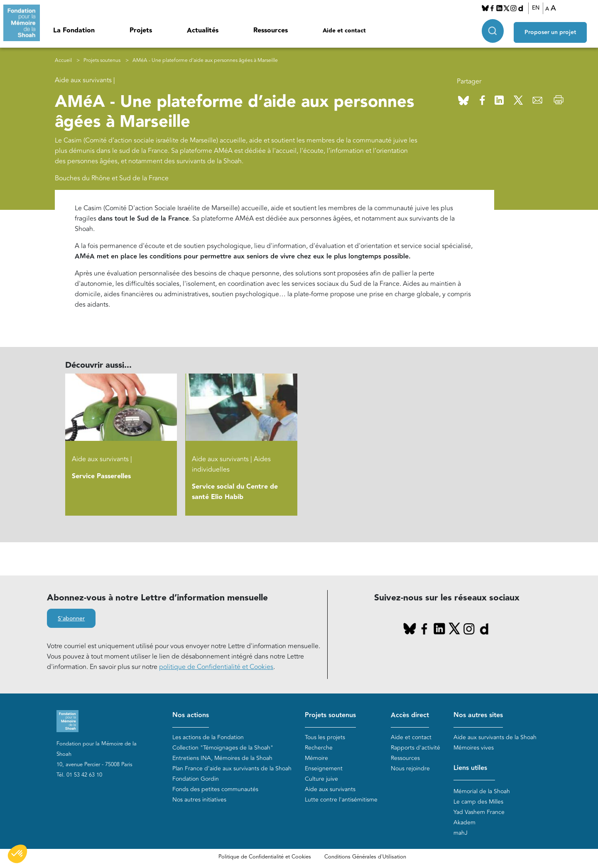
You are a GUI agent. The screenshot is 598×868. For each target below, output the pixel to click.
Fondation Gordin (195, 779)
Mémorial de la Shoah (481, 791)
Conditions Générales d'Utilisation (365, 857)
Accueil (63, 60)
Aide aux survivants (330, 789)
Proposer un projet (555, 29)
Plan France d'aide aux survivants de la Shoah (232, 768)
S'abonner (71, 618)
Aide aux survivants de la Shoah (495, 737)
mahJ (460, 833)
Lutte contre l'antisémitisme (341, 799)
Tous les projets (325, 737)
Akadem (464, 822)
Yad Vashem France (479, 812)
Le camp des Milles (478, 801)
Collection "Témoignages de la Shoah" (222, 747)
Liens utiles (470, 768)
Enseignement (324, 768)
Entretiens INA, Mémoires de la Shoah (222, 758)
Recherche (319, 747)
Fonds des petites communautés (215, 789)
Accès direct (410, 715)
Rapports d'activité (415, 747)
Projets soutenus (101, 60)
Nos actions (190, 715)
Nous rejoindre (410, 768)
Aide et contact (344, 30)
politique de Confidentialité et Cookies (216, 667)
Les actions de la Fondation (208, 737)
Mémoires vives (473, 747)
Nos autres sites (478, 715)
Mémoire (316, 758)
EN (538, 8)
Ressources (270, 30)
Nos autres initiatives (199, 799)
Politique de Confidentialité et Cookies (264, 857)
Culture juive (321, 779)
